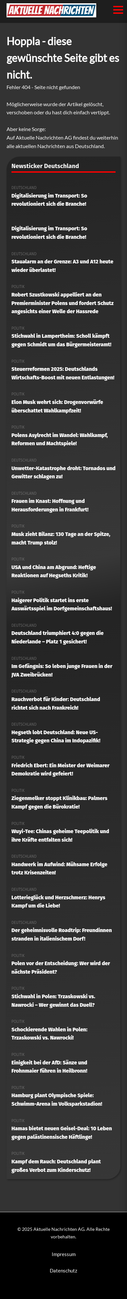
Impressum (64, 1254)
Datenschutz (63, 1270)
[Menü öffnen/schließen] (118, 10)
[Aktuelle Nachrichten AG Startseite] (51, 15)
